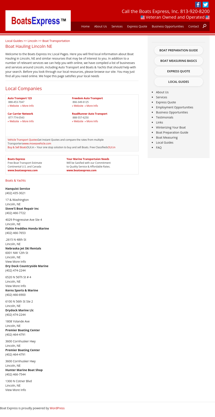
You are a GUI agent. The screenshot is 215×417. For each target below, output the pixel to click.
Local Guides (178, 82)
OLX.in (111, 147)
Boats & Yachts (15, 180)
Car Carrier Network (20, 114)
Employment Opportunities (174, 107)
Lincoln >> (35, 41)
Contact (193, 26)
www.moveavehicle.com (37, 143)
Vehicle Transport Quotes (23, 140)
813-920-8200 (195, 11)
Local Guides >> (16, 41)
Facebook (198, 5)
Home (85, 26)
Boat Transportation (56, 41)
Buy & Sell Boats (17, 147)
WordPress (57, 408)
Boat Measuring (167, 137)
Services (117, 26)
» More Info (27, 106)
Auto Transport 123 (20, 98)
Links (159, 122)
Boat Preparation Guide (178, 50)
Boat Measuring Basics (178, 61)
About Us (100, 26)
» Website (13, 106)
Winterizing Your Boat (171, 127)
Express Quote (137, 26)
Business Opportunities (168, 26)
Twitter (205, 5)
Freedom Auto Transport (87, 98)
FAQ (159, 147)
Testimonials (164, 117)
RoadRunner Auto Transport (90, 114)
